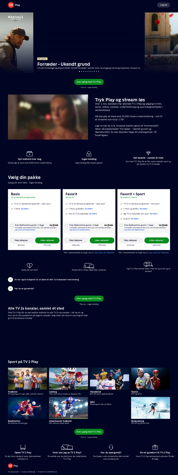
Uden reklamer (47, 240)
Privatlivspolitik (13, 472)
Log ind (163, 5)
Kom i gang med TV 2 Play (89, 82)
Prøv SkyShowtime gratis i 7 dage (29, 225)
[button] (89, 279)
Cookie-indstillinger (28, 472)
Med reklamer (21, 240)
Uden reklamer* (102, 240)
